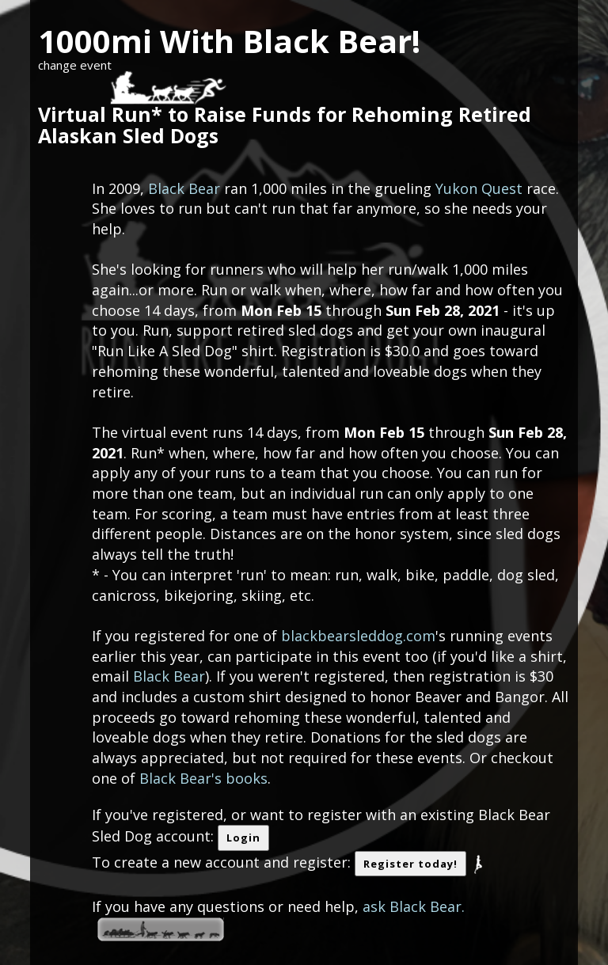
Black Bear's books (203, 778)
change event (75, 65)
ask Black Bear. (414, 906)
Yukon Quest (478, 188)
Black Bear (184, 188)
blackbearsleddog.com (358, 635)
